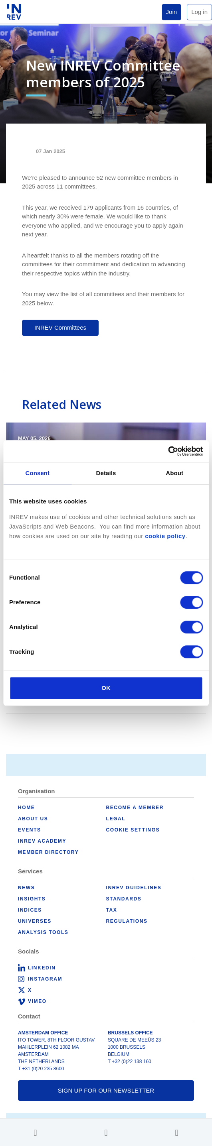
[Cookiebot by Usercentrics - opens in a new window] (168, 451)
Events (29, 830)
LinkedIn (41, 968)
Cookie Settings (133, 830)
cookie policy (165, 536)
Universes (35, 921)
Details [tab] (106, 473)
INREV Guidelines (134, 887)
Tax (111, 910)
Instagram (45, 979)
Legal (116, 819)
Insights (32, 899)
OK (106, 687)
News (26, 887)
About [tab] (174, 473)
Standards (124, 899)
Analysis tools (43, 932)
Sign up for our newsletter (106, 1090)
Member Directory (48, 852)
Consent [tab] (37, 473)
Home (26, 807)
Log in (199, 11)
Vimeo (37, 1001)
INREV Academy (42, 841)
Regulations (127, 921)
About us (33, 819)
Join (171, 11)
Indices (30, 910)
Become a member (135, 807)
